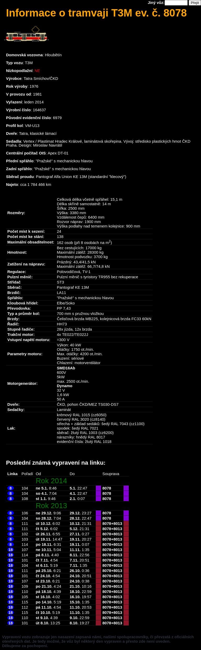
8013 (117, 523)
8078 (106, 488)
